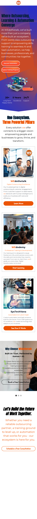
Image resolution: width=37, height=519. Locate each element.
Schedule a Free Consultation (18, 448)
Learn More (18, 203)
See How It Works (18, 328)
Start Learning (18, 268)
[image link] (18, 2)
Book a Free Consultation (18, 382)
